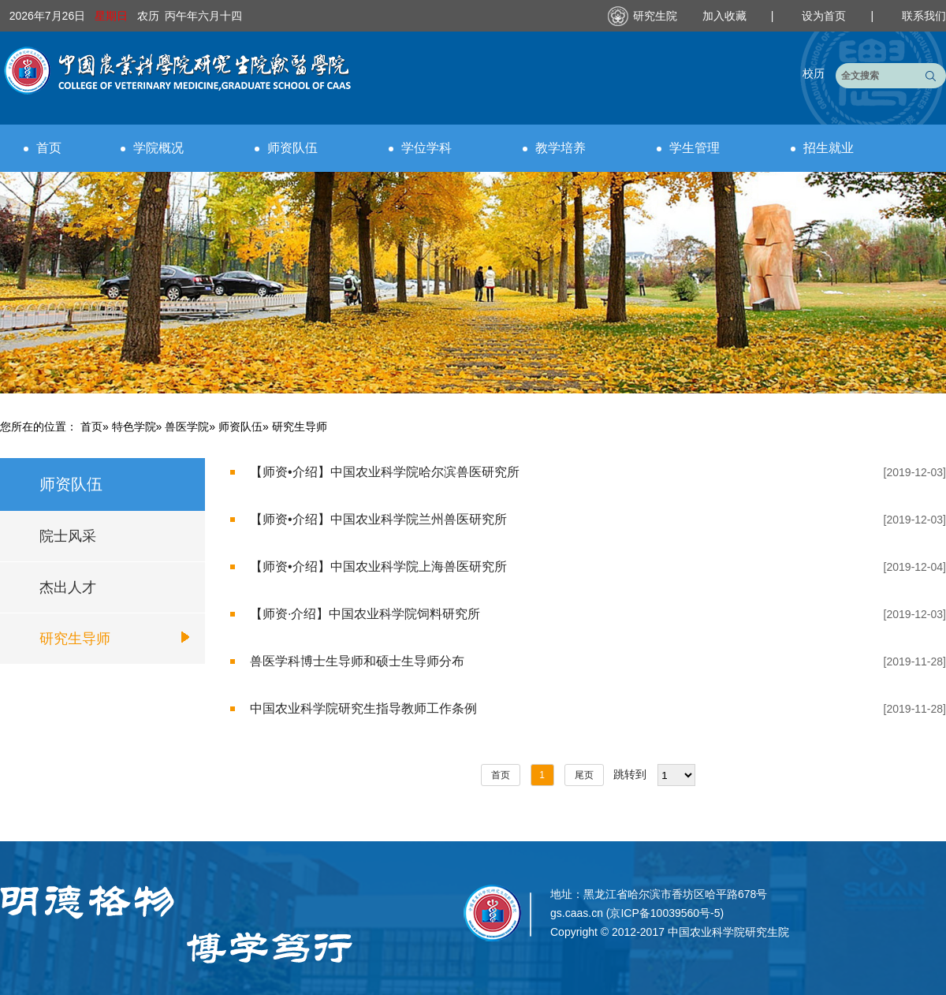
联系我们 (924, 15)
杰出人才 (67, 587)
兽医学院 (187, 426)
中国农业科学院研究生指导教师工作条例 (363, 708)
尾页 (584, 775)
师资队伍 (286, 148)
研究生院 (655, 15)
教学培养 (554, 148)
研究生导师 (74, 639)
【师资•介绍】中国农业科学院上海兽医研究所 (378, 566)
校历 (814, 73)
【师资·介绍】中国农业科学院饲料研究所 (365, 613)
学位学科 (420, 148)
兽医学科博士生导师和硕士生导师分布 (357, 661)
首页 (42, 148)
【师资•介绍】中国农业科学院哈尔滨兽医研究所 (385, 472)
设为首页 (825, 15)
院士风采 (67, 536)
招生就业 (822, 148)
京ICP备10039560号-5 (664, 913)
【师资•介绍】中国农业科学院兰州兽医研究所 (378, 519)
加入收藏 (726, 15)
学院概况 (152, 148)
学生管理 (688, 148)
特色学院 (134, 426)
